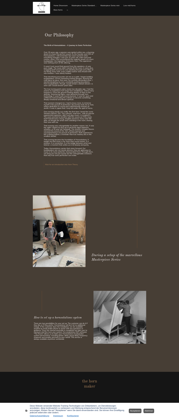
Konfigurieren (73, 416)
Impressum (58, 416)
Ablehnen (149, 411)
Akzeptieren (135, 411)
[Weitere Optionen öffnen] (67, 10)
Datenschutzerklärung (39, 416)
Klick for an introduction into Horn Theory (61, 164)
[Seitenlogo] (41, 8)
